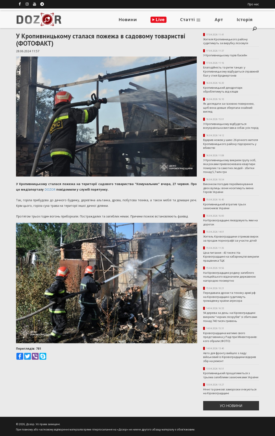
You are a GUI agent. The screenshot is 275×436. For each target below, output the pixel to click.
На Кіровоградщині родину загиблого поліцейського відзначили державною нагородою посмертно (229, 276)
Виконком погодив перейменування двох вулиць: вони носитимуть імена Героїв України (228, 188)
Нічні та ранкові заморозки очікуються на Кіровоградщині (229, 391)
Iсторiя (245, 19)
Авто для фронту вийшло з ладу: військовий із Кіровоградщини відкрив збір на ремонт (229, 357)
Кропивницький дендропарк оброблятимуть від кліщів (223, 90)
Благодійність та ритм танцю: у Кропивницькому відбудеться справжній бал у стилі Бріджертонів (231, 71)
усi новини (231, 405)
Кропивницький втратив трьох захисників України (224, 206)
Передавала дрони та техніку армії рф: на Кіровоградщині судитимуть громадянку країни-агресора (229, 297)
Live (158, 19)
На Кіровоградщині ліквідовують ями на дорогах (230, 222)
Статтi (190, 19)
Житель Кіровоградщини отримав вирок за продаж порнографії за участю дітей (231, 238)
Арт (219, 19)
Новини (128, 19)
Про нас (253, 4)
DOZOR (50, 189)
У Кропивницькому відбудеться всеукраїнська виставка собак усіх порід (230, 126)
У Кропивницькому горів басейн (225, 55)
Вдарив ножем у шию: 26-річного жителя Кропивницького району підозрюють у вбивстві (230, 144)
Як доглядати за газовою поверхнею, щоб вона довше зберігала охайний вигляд (228, 107)
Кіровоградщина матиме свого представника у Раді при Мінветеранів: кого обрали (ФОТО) (230, 337)
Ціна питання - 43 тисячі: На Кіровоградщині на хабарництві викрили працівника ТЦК (231, 256)
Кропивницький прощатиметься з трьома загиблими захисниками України (230, 375)
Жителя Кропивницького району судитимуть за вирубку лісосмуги (225, 41)
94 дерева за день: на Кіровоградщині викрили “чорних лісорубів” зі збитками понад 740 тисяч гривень (230, 317)
